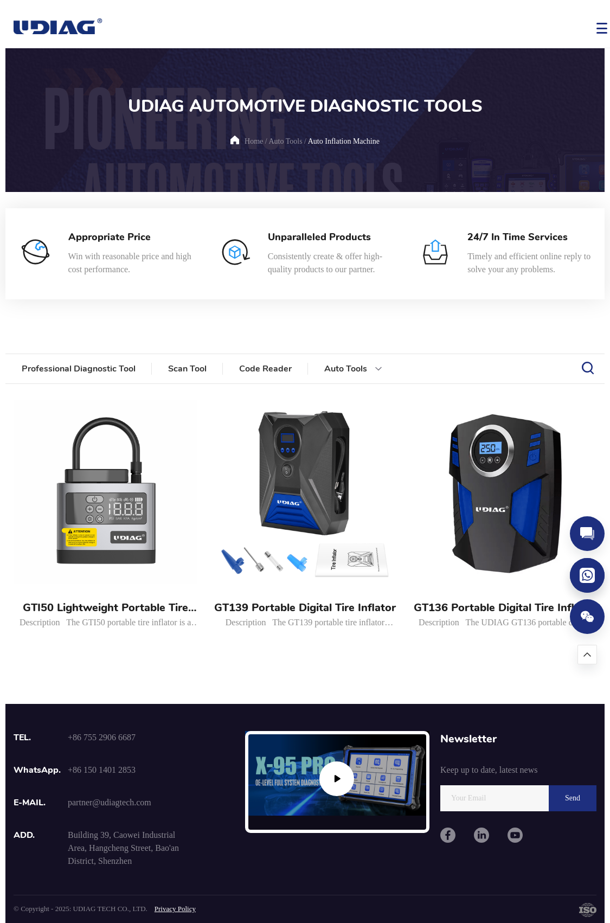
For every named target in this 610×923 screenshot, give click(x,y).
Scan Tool (187, 369)
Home (254, 141)
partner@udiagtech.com (109, 802)
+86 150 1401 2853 (102, 769)
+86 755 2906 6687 (102, 737)
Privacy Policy (175, 909)
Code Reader (265, 369)
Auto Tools (285, 141)
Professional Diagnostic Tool (79, 369)
